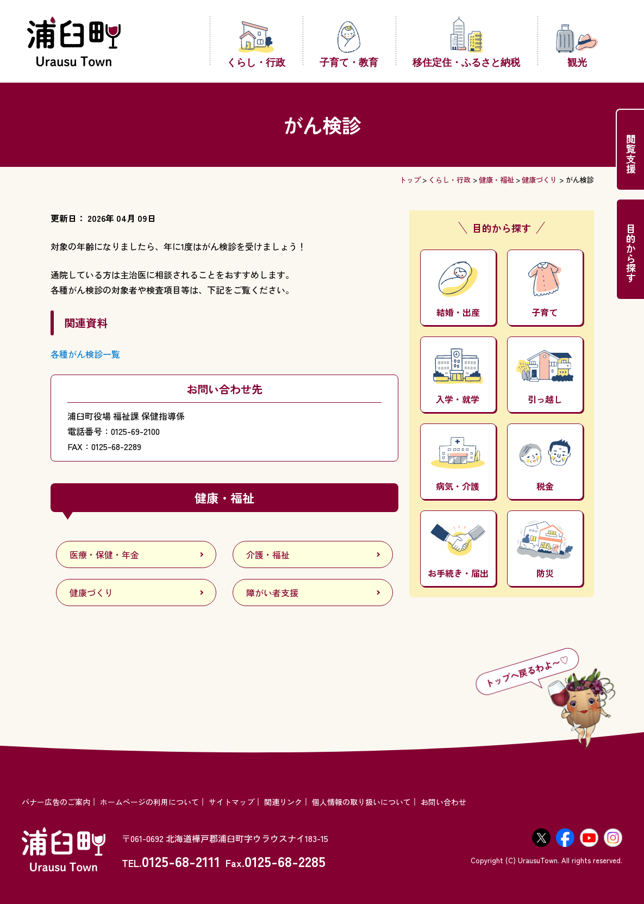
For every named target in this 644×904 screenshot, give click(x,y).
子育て (544, 290)
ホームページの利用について (149, 801)
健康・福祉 (496, 179)
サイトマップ (231, 801)
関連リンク (283, 801)
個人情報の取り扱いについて (361, 801)
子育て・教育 (349, 43)
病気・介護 (458, 464)
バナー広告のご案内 (56, 801)
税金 (545, 465)
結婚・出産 (458, 290)
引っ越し (544, 378)
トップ (410, 179)
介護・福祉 (268, 554)
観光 (576, 45)
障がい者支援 (272, 592)
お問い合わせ (443, 801)
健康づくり (539, 179)
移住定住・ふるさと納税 (466, 41)
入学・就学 (458, 377)
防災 (544, 549)
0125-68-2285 (285, 861)
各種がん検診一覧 (85, 353)
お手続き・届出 (458, 551)
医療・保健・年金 (104, 554)
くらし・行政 (256, 43)
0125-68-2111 (181, 861)
